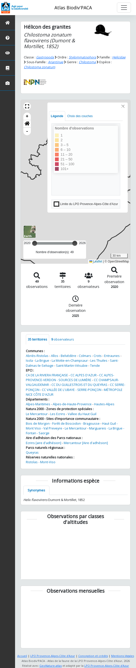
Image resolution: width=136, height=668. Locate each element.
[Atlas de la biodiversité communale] (7, 67)
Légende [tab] (57, 116)
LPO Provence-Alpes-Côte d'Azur (52, 656)
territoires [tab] (37, 339)
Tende (95, 365)
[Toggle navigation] (124, 8)
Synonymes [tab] (36, 490)
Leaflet (95, 261)
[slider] (74, 243)
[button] (27, 106)
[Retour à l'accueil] (7, 22)
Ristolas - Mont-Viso (40, 462)
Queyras (32, 452)
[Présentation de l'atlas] (7, 37)
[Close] (123, 106)
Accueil (22, 656)
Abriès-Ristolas (37, 355)
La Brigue (42, 360)
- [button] (27, 131)
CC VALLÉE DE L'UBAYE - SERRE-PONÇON (71, 389)
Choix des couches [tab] (80, 116)
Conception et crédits (93, 656)
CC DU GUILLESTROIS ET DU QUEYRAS (79, 384)
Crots (98, 355)
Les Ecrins (57, 414)
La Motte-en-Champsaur (70, 360)
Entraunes (112, 355)
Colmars (85, 355)
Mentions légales (122, 656)
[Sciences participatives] (7, 52)
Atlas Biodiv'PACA (73, 8)
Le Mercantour (37, 414)
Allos (54, 355)
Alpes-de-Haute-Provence (72, 404)
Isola (29, 360)
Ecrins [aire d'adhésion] (43, 443)
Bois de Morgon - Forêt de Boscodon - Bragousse (63, 423)
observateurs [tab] (62, 339)
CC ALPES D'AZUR (84, 375)
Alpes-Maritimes (38, 404)
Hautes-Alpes (104, 404)
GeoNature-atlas (50, 665)
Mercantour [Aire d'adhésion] (86, 443)
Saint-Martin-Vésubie (72, 365)
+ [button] (27, 116)
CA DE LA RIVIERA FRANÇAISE (47, 375)
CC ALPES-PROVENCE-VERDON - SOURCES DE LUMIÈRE (70, 377)
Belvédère (68, 355)
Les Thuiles (98, 360)
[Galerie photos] (7, 83)
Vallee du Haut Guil (82, 414)
